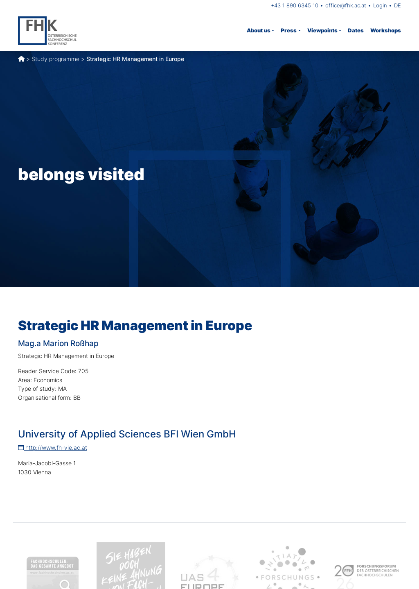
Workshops (385, 30)
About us (258, 30)
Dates (356, 30)
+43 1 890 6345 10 (294, 5)
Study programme (55, 58)
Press (289, 30)
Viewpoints (322, 30)
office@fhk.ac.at (345, 5)
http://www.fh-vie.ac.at (52, 447)
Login (380, 5)
